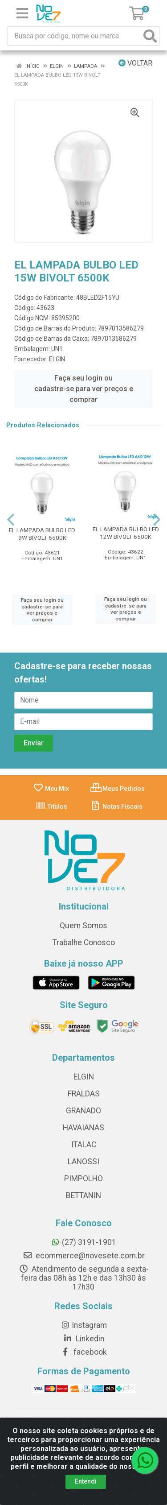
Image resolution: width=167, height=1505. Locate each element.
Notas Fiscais (116, 806)
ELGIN (57, 359)
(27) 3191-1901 (83, 1242)
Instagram (84, 1325)
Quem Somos (83, 925)
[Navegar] (10, 520)
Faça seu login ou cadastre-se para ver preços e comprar (83, 389)
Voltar (135, 63)
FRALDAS (84, 1093)
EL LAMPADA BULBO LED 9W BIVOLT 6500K (42, 533)
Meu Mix (51, 788)
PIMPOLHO (83, 1178)
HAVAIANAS (83, 1127)
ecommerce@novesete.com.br (84, 1255)
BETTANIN (83, 1195)
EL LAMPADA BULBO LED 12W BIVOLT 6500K (126, 532)
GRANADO (83, 1110)
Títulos (51, 806)
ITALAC (83, 1144)
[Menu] (22, 13)
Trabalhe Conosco (84, 942)
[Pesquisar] (150, 36)
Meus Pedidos (117, 788)
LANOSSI (83, 1161)
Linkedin (83, 1338)
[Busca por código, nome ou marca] (74, 36)
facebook (84, 1352)
